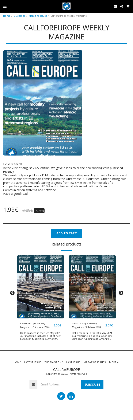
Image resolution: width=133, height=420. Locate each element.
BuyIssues (19, 15)
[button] (4, 6)
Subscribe (92, 384)
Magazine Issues (38, 15)
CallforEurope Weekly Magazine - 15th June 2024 (34, 325)
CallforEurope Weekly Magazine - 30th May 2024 (86, 325)
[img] (40, 286)
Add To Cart (66, 233)
